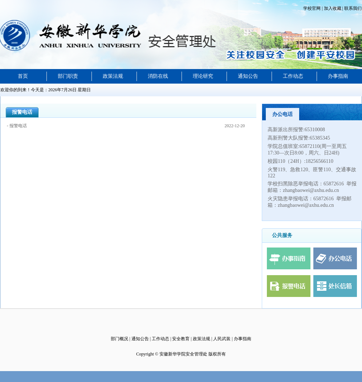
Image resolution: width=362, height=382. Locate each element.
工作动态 (293, 76)
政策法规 (113, 76)
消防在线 (158, 76)
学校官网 (312, 8)
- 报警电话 (17, 125)
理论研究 (203, 76)
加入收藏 (332, 8)
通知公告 (248, 76)
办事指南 (338, 76)
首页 (23, 76)
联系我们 (352, 8)
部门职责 (68, 76)
